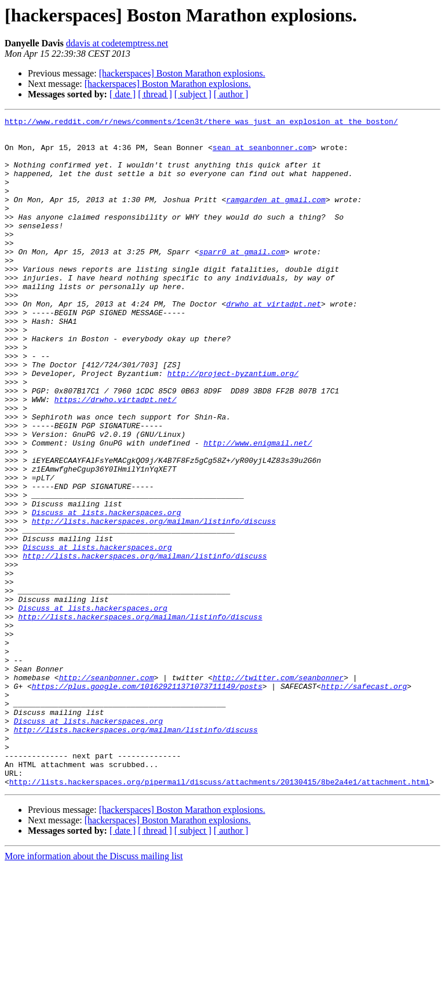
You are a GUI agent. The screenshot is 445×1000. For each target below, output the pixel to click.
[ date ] (123, 94)
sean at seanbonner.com (262, 154)
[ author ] (231, 94)
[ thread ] (155, 94)
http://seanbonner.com (106, 790)
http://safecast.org (364, 800)
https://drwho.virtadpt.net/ (115, 456)
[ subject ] (192, 94)
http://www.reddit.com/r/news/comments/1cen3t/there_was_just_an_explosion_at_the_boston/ (201, 123)
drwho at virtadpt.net (273, 342)
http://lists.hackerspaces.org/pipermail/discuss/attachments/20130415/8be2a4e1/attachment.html (219, 915)
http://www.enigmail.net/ (257, 508)
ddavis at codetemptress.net (117, 43)
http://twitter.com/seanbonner (278, 790)
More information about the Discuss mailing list (94, 990)
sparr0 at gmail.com (241, 279)
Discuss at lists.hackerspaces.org (106, 592)
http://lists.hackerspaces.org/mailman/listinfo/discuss (154, 602)
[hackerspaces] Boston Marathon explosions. (182, 73)
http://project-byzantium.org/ (232, 425)
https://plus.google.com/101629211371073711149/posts (147, 800)
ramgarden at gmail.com (276, 216)
